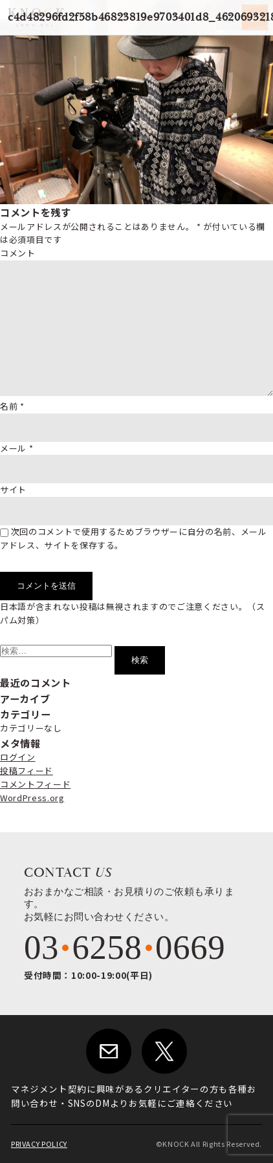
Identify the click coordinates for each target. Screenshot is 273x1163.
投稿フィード (26, 770)
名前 (12, 406)
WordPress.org (32, 797)
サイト (13, 489)
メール (16, 448)
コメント (18, 253)
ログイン (18, 757)
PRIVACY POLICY (39, 1143)
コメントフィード (35, 784)
